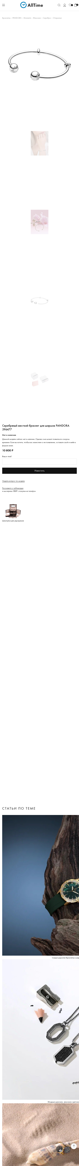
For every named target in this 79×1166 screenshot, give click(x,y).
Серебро (47, 18)
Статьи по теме (19, 808)
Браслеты (6, 18)
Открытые (57, 18)
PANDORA (17, 18)
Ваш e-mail (6, 456)
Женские (37, 18)
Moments (27, 18)
